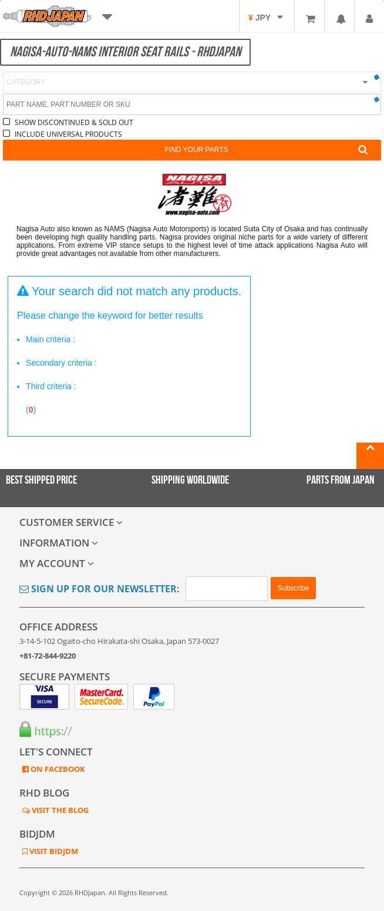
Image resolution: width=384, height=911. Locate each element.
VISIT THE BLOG (59, 810)
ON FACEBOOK (57, 769)
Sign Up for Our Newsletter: (99, 588)
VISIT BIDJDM (53, 851)
